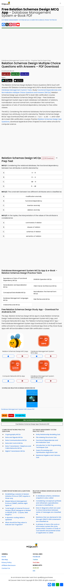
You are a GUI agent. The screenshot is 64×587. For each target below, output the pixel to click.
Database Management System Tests (17, 90)
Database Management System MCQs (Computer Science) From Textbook (29, 20)
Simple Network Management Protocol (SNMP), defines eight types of (16, 503)
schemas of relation (34, 232)
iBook (5, 415)
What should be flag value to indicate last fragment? (16, 523)
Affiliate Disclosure (8, 565)
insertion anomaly (33, 205)
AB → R (33, 182)
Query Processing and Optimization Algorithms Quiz (46, 451)
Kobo (11, 415)
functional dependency (33, 201)
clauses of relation (33, 227)
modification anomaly (33, 196)
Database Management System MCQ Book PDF (18, 409)
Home (4, 557)
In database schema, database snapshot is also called (48, 497)
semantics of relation (33, 236)
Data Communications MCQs (16, 440)
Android (36, 568)
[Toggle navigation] (60, 3)
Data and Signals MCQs (14, 437)
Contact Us (6, 568)
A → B (34, 173)
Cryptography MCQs (12, 434)
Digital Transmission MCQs (15, 451)
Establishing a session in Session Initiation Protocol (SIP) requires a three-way (17, 496)
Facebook (36, 557)
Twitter (35, 560)
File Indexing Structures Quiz (46, 437)
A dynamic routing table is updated (15, 518)
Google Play (20, 415)
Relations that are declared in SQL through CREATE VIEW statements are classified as (48, 519)
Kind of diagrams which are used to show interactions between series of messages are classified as (48, 511)
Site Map (5, 560)
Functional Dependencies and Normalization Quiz (47, 441)
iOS (34, 571)
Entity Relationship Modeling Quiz (48, 434)
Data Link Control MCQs (14, 443)
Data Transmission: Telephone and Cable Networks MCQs (18, 447)
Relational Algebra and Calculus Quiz (48, 456)
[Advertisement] (32, 44)
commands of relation (34, 223)
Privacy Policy (7, 562)
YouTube (36, 562)
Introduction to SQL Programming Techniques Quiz (48, 446)
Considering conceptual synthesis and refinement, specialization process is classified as (48, 503)
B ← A (34, 177)
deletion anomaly (33, 210)
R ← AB (33, 186)
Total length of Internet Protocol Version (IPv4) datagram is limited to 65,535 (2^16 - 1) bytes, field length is (18, 511)
